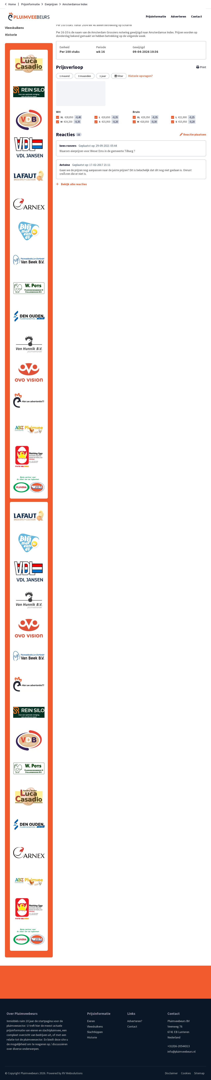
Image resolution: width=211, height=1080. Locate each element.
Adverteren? (134, 1021)
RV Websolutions (72, 1073)
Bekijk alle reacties (71, 184)
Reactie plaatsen (193, 134)
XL (71, 117)
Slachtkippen (95, 1032)
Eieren (91, 1021)
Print (201, 67)
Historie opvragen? (140, 76)
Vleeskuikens (95, 1026)
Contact (132, 1026)
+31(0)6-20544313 (178, 1046)
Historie (92, 1037)
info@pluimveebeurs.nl (181, 1051)
